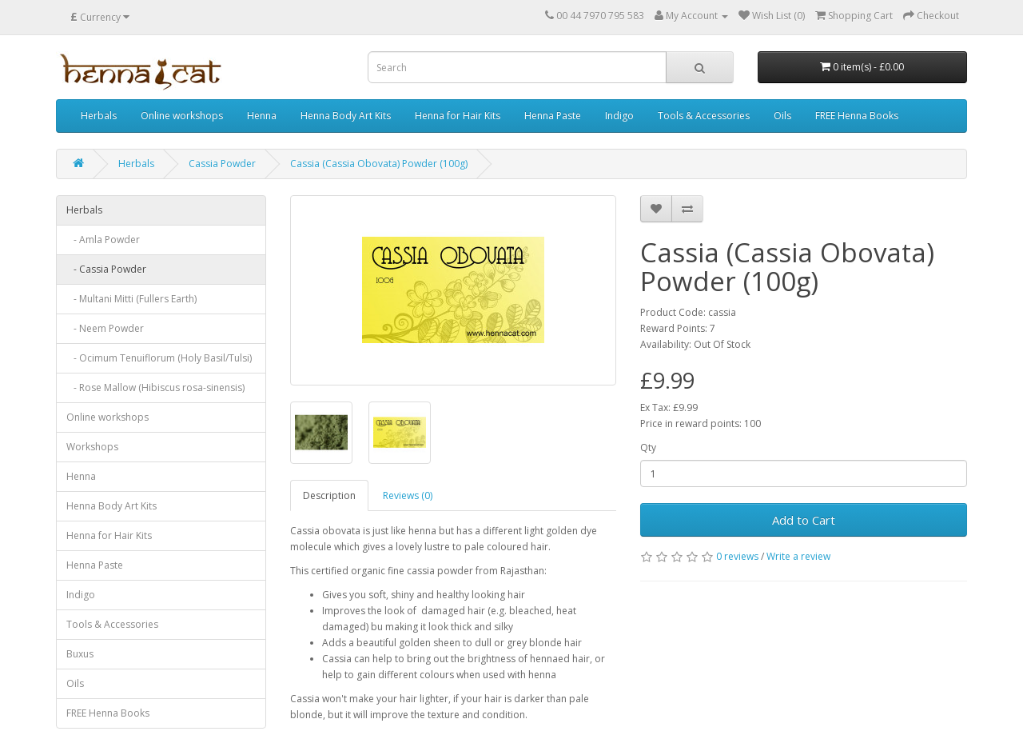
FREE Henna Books (856, 115)
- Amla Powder (103, 239)
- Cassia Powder (106, 269)
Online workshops (182, 115)
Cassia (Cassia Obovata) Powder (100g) (379, 163)
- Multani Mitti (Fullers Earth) (131, 299)
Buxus (80, 654)
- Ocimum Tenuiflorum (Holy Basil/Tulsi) (159, 358)
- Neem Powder (105, 328)
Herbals (99, 115)
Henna (262, 115)
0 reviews (737, 556)
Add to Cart (803, 520)
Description (329, 495)
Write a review (798, 556)
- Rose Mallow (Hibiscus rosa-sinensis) (155, 387)
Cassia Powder (222, 163)
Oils (782, 115)
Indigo (619, 115)
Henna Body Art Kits (346, 115)
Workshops (92, 446)
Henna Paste (552, 115)
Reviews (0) (407, 495)
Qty (648, 447)
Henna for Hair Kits (457, 115)
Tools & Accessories (704, 115)
